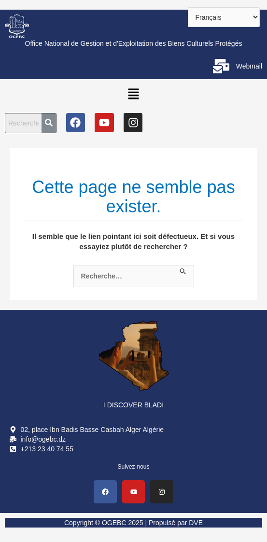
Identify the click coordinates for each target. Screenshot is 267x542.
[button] (133, 93)
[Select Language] (224, 17)
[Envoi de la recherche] (183, 270)
